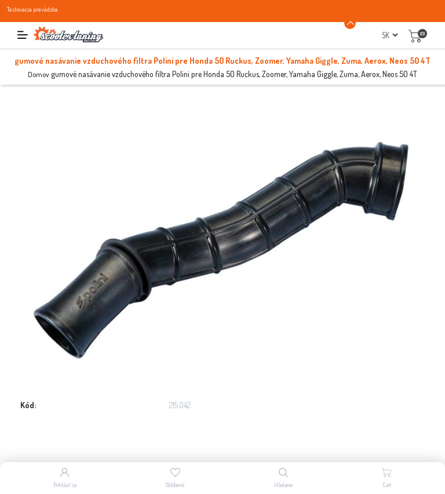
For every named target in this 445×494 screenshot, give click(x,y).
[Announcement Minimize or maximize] (350, 23)
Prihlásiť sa (64, 484)
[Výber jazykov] (390, 35)
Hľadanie (283, 484)
